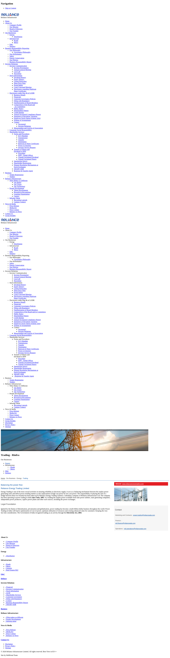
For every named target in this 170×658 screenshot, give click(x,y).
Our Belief (17, 182)
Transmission (23, 138)
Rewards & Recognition (22, 192)
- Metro (7, 566)
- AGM (7, 593)
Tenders (12, 177)
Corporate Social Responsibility (21, 130)
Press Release (14, 206)
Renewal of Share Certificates (28, 144)
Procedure (21, 153)
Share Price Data (20, 83)
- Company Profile (11, 541)
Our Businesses (10, 33)
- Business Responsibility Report (16, 603)
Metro (16, 42)
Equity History (19, 79)
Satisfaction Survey (20, 161)
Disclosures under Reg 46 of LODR (22, 93)
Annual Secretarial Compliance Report (27, 114)
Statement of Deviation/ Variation (25, 116)
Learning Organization (22, 194)
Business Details (19, 95)
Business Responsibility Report (20, 62)
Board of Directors (16, 29)
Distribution (18, 37)
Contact (16, 122)
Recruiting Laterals (20, 200)
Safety (12, 56)
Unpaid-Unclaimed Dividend (28, 157)
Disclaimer (9, 644)
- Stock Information (12, 591)
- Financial (9, 587)
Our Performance (16, 54)
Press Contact (14, 210)
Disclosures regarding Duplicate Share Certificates (25, 90)
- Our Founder (10, 547)
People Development (17, 188)
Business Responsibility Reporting (17, 48)
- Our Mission (10, 543)
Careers (16, 196)
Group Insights (10, 215)
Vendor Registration (16, 175)
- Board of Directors (12, 545)
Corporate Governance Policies (25, 99)
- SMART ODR (10, 604)
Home (7, 21)
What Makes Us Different (18, 180)
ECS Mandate (23, 136)
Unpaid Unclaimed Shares (27, 159)
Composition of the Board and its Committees (24, 106)
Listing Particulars (20, 81)
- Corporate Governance (13, 597)
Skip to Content (10, 8)
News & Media (10, 204)
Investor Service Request (27, 147)
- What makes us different (14, 617)
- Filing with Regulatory (13, 599)
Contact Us (9, 214)
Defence (12, 46)
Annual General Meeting (22, 70)
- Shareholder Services (13, 595)
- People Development (13, 619)
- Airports (8, 568)
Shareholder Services (17, 132)
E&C (11, 44)
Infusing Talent (15, 198)
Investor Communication (18, 66)
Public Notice (18, 109)
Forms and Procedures (21, 134)
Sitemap (8, 648)
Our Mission (14, 27)
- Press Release (10, 630)
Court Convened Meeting (23, 87)
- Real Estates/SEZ (11, 570)
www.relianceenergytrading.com (133, 484)
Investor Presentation (21, 68)
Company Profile (15, 25)
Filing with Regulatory (22, 101)
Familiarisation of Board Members (26, 103)
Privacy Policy (10, 646)
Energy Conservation (17, 58)
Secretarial (22, 124)
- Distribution (10, 556)
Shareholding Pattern (21, 110)
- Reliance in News (11, 636)
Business (8, 173)
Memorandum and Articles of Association (28, 128)
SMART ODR (19, 169)
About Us (8, 23)
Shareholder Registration (22, 163)
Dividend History (20, 77)
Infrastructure (14, 39)
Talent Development (21, 190)
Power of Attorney (24, 145)
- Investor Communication (14, 589)
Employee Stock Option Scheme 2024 (27, 118)
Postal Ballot (18, 85)
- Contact (8, 601)
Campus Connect (20, 202)
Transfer (21, 140)
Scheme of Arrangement (22, 120)
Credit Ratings (19, 112)
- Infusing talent (10, 621)
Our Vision (17, 184)
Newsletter (17, 74)
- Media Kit (9, 632)
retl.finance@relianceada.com (125, 523)
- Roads (8, 564)
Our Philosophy (15, 50)
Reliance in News (16, 212)
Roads (16, 40)
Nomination (22, 142)
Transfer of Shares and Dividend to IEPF (22, 150)
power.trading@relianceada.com (144, 515)
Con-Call (17, 72)
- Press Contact (10, 634)
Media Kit (13, 208)
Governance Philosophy (22, 52)
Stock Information (16, 75)
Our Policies (14, 60)
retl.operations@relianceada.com (135, 529)
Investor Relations (11, 64)
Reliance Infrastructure (13, 179)
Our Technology (19, 186)
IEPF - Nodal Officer (25, 155)
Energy (12, 35)
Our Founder (14, 31)
